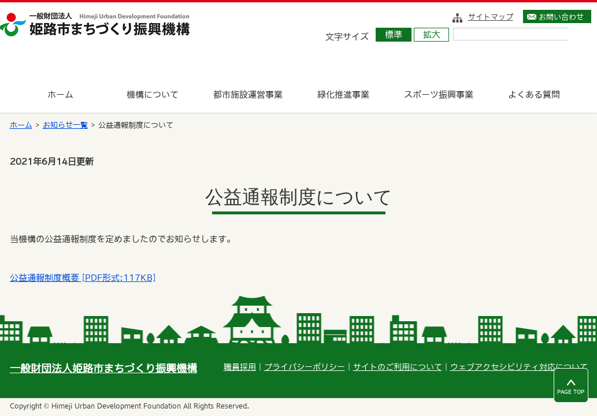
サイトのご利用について (397, 367)
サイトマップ (490, 17)
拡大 (431, 34)
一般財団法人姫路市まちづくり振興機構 (103, 368)
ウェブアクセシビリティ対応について (519, 367)
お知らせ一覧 (65, 125)
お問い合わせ (561, 17)
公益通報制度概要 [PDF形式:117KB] (82, 277)
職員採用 (240, 367)
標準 (393, 34)
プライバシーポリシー (304, 367)
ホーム (21, 125)
